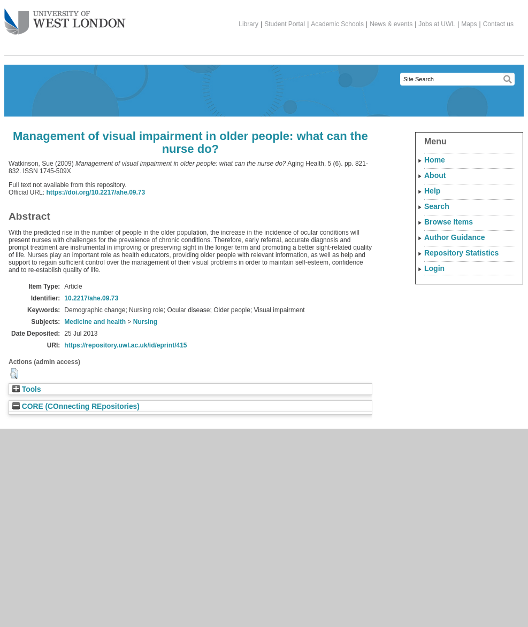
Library (248, 24)
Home (434, 160)
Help (432, 191)
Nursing (145, 322)
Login (434, 268)
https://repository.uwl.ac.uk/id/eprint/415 (125, 345)
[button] (14, 373)
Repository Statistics (461, 253)
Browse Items (448, 222)
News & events (391, 24)
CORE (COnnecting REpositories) (76, 406)
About (435, 175)
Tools (26, 389)
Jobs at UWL (436, 24)
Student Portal (284, 24)
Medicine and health (95, 322)
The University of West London (65, 17)
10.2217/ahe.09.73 (91, 298)
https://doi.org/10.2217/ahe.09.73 (95, 192)
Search (436, 206)
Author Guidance (454, 237)
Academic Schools (337, 24)
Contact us (498, 24)
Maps (469, 24)
